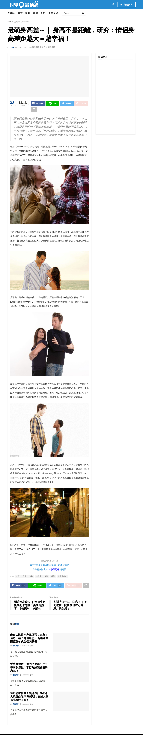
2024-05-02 (24, 646)
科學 (53, 576)
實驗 (31, 576)
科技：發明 (24, 13)
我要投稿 (127, 5)
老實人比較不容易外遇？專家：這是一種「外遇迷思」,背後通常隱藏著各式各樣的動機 (29, 638)
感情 (46, 576)
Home (9, 22)
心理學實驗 (25, 22)
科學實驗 (51, 47)
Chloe (12, 47)
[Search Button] (83, 13)
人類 (18, 576)
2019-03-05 (23, 47)
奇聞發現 (53, 13)
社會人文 (43, 47)
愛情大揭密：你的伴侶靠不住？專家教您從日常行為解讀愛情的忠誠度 (29, 667)
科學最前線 (53, 569)
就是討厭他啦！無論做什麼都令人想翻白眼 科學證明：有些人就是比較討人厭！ (29, 697)
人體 (24, 576)
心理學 (38, 576)
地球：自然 (39, 13)
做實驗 (11, 13)
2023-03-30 (24, 704)
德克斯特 (16, 646)
